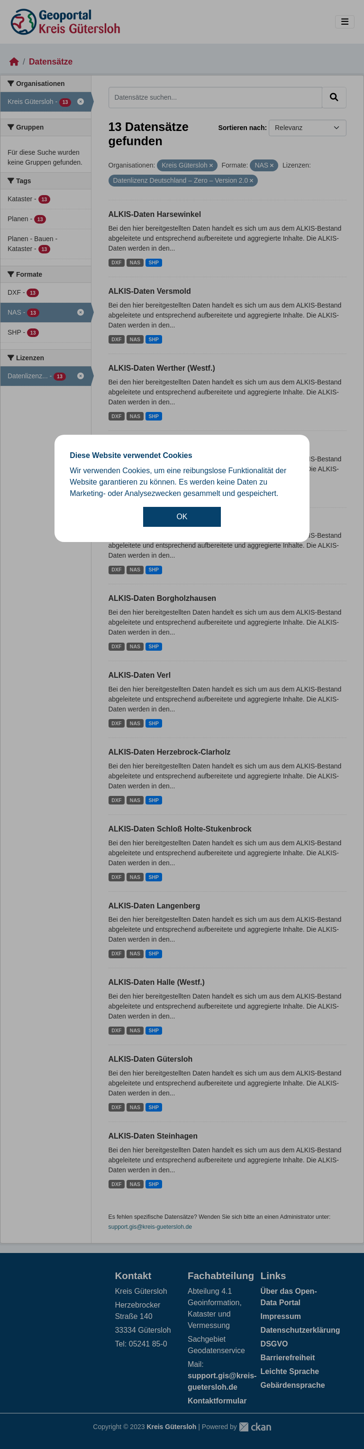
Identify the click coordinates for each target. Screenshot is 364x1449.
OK (181, 517)
